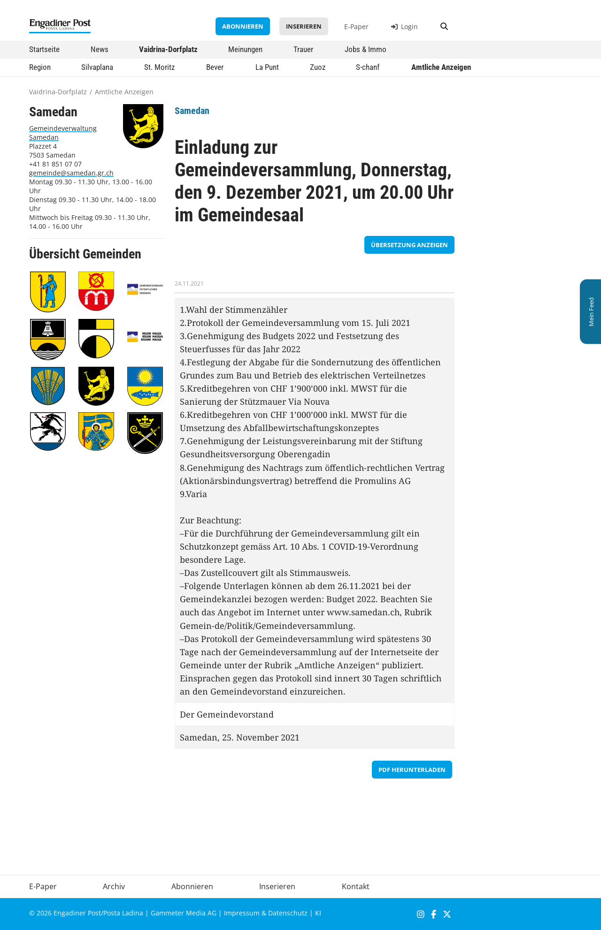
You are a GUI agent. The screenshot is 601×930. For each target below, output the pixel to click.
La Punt (267, 67)
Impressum (242, 912)
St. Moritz (159, 67)
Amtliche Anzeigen (441, 67)
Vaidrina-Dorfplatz (168, 49)
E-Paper (356, 26)
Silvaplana (97, 67)
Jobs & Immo (365, 49)
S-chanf (367, 67)
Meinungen (245, 49)
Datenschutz (288, 912)
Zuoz (317, 67)
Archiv (114, 886)
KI (318, 912)
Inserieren (304, 26)
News (99, 49)
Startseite (44, 49)
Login (404, 26)
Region (40, 67)
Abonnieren (242, 26)
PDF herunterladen (412, 769)
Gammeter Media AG (183, 912)
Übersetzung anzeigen (409, 245)
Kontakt (356, 886)
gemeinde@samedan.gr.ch (71, 172)
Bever (214, 67)
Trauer (303, 49)
